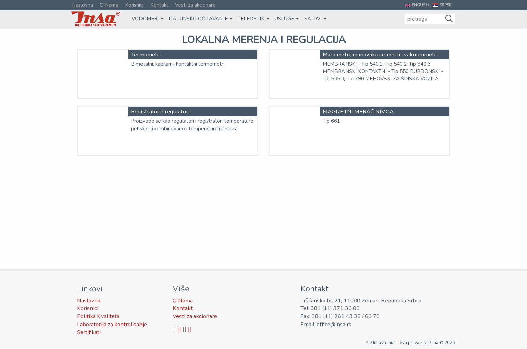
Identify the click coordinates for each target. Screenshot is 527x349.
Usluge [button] (287, 18)
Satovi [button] (315, 18)
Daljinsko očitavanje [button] (200, 18)
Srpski (445, 5)
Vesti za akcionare (195, 5)
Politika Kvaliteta (98, 316)
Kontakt (159, 5)
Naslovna (82, 5)
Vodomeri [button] (147, 18)
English (420, 5)
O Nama (109, 5)
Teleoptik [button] (253, 18)
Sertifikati (89, 332)
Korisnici (134, 5)
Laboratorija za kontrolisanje (112, 324)
